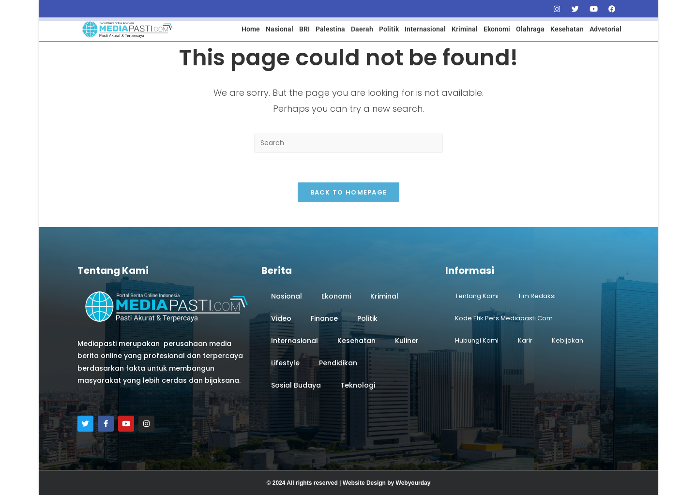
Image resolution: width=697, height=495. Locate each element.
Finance (324, 318)
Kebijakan (567, 340)
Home (251, 29)
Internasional (425, 29)
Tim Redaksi (537, 295)
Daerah (362, 29)
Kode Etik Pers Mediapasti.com (504, 318)
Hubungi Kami (477, 340)
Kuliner (407, 340)
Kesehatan (567, 29)
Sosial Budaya (296, 385)
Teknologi (357, 385)
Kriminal (465, 29)
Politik (389, 29)
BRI (304, 29)
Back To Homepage (348, 192)
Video (281, 318)
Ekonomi (497, 29)
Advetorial (605, 29)
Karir (525, 340)
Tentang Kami (477, 295)
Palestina (330, 29)
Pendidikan (338, 363)
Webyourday (413, 483)
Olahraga (530, 29)
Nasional (279, 29)
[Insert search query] (348, 143)
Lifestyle (285, 363)
